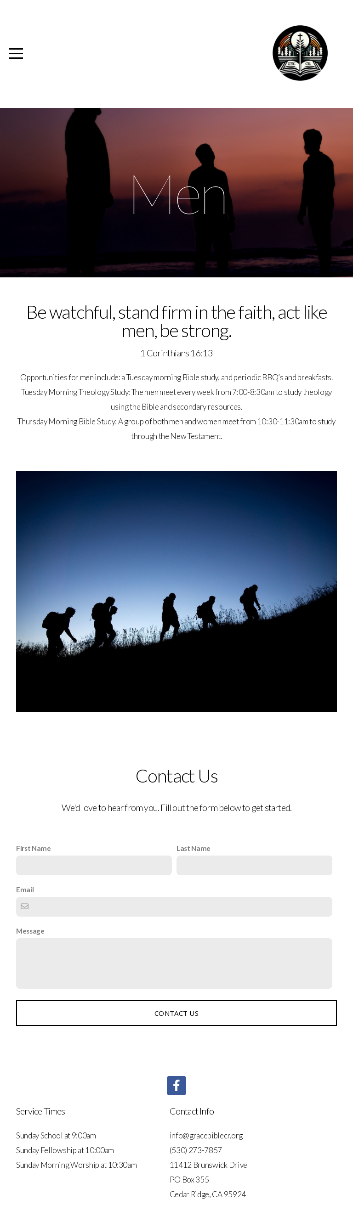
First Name (33, 848)
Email (25, 889)
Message (30, 931)
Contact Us (176, 1013)
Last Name (193, 848)
